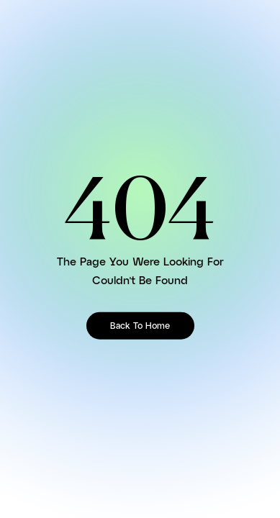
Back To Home (140, 326)
